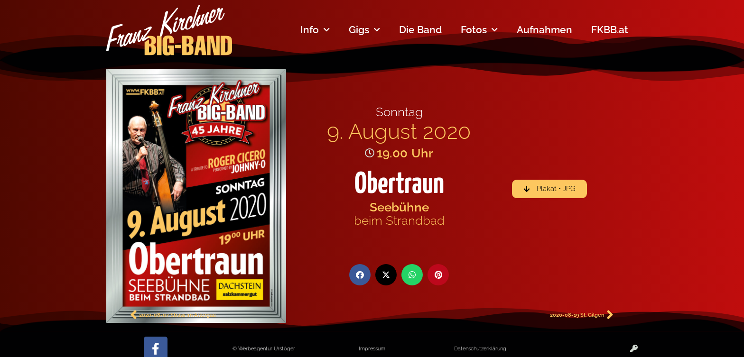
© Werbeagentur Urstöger (263, 348)
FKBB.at (609, 30)
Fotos (479, 30)
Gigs (364, 30)
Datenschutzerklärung (480, 348)
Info (315, 30)
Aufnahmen (544, 30)
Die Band (420, 30)
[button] (360, 274)
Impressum (372, 348)
